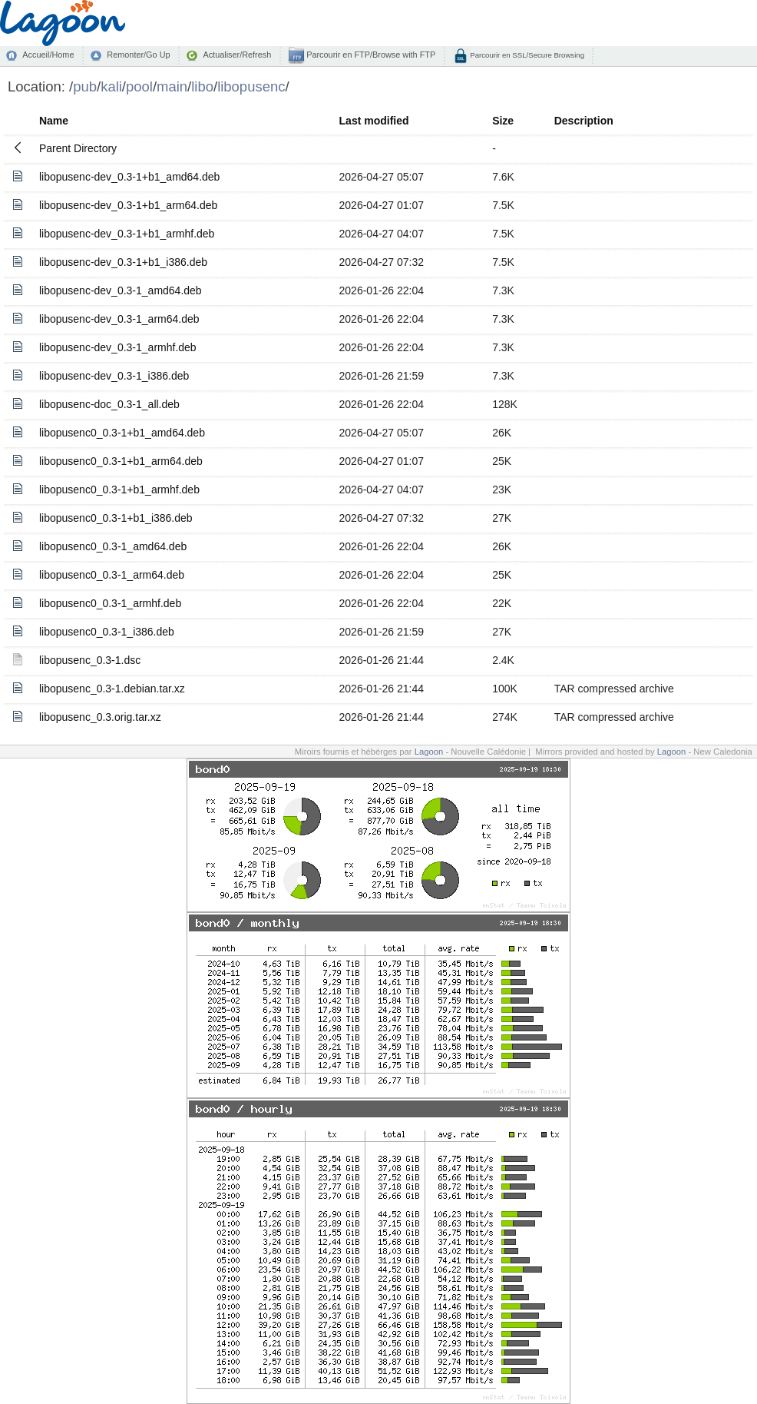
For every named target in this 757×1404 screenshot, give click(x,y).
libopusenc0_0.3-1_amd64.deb (113, 546)
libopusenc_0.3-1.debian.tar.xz (112, 688)
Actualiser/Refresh (237, 54)
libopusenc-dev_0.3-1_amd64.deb (120, 290)
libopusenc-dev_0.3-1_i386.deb (114, 376)
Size (503, 121)
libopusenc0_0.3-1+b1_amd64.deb (122, 433)
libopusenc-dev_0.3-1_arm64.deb (119, 319)
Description (583, 121)
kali (111, 86)
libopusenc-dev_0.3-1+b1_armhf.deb (126, 233)
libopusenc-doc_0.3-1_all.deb (109, 404)
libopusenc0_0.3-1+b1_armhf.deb (119, 489)
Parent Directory (78, 148)
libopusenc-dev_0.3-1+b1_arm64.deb (128, 205)
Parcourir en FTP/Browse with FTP (369, 54)
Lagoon (429, 751)
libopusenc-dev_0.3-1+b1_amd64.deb (129, 177)
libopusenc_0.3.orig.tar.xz (100, 717)
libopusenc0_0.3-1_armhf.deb (110, 603)
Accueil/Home (48, 54)
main (172, 86)
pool (139, 86)
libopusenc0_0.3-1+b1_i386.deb (116, 518)
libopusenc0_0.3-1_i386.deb (106, 632)
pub (85, 86)
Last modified (374, 121)
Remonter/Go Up (138, 54)
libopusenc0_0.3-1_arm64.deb (111, 575)
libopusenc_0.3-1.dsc (89, 660)
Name (53, 121)
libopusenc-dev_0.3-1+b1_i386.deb (123, 262)
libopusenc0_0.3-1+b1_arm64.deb (121, 461)
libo (202, 86)
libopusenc (251, 86)
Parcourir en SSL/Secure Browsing (526, 55)
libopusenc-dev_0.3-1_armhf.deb (118, 347)
